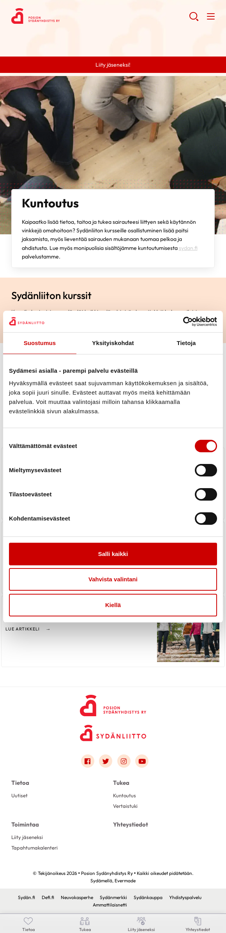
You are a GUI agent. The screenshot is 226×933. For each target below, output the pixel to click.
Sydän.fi (26, 897)
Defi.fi (48, 897)
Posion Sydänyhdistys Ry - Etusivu (73, 16)
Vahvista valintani (113, 579)
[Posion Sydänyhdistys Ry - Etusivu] (113, 703)
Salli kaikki (113, 554)
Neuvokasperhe (77, 897)
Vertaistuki (125, 806)
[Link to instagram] (124, 761)
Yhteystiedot (130, 824)
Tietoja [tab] (186, 343)
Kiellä (113, 605)
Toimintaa (25, 824)
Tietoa (20, 782)
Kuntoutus (124, 795)
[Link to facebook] (87, 761)
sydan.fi (188, 247)
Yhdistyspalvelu (185, 897)
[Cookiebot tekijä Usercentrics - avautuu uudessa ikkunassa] (183, 322)
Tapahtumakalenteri (34, 847)
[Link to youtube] (141, 761)
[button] (194, 19)
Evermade (125, 880)
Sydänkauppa (148, 897)
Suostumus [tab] (40, 343)
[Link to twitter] (105, 761)
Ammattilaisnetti (110, 905)
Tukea (121, 782)
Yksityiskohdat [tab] (113, 343)
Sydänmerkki (113, 897)
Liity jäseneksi (27, 837)
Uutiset (19, 795)
